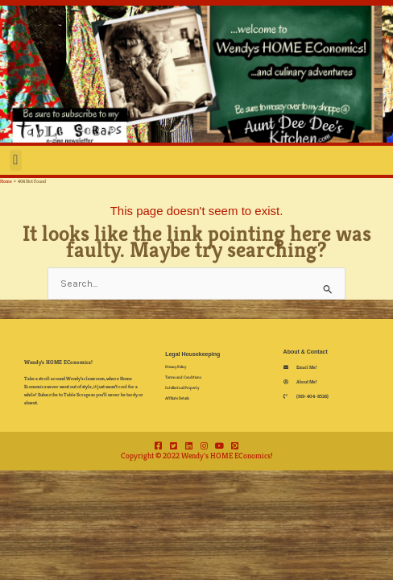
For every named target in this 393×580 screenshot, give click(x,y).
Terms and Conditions (183, 377)
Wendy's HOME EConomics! (58, 362)
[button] (16, 160)
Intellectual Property (182, 387)
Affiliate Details (177, 398)
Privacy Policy (175, 366)
